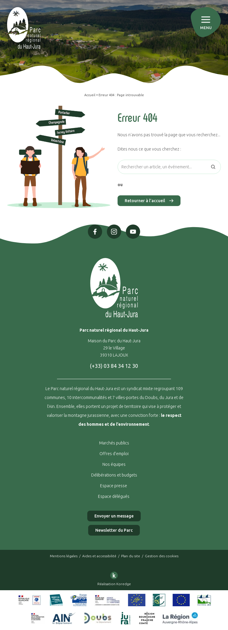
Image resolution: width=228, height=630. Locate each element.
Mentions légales (63, 556)
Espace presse (114, 485)
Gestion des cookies (161, 556)
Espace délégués (114, 496)
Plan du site (130, 556)
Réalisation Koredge (114, 577)
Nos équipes (114, 464)
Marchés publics (114, 443)
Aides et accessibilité (99, 556)
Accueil (89, 95)
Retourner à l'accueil (149, 200)
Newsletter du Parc (114, 530)
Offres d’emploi (114, 453)
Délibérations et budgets (114, 475)
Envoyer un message (114, 516)
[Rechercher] (213, 167)
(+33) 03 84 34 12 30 (114, 366)
